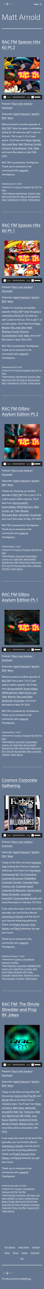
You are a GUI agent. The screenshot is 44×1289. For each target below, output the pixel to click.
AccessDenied (18, 148)
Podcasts (26, 187)
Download (7, 107)
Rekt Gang (18, 1108)
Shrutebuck (25, 1205)
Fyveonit (6, 148)
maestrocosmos (31, 1198)
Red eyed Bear (34, 197)
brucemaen (20, 556)
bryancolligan (9, 507)
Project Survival (21, 924)
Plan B (18, 928)
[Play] (5, 97)
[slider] (19, 97)
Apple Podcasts (21, 114)
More (10, 118)
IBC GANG (25, 1115)
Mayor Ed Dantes (10, 894)
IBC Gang (31, 1195)
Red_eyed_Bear (9, 144)
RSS (4, 118)
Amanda (11, 1195)
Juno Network (28, 959)
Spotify (35, 114)
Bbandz (37, 140)
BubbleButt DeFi (34, 966)
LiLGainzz (7, 1108)
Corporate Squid (24, 886)
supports (23, 170)
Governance (21, 1195)
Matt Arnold (7, 197)
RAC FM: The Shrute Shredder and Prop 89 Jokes (20, 1010)
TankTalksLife (12, 200)
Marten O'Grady (8, 1202)
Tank (30, 148)
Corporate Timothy (11, 882)
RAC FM (6, 128)
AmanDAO (7, 1112)
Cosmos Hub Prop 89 (25, 1096)
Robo (29, 140)
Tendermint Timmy (31, 975)
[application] (22, 97)
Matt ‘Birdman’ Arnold (29, 144)
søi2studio (23, 515)
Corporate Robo (30, 882)
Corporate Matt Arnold (25, 898)
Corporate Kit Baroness (14, 890)
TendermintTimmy (27, 1119)
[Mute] (32, 97)
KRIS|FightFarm (25, 507)
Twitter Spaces (34, 200)
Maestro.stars (26, 1123)
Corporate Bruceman (12, 878)
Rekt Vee (18, 1112)
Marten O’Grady (10, 1123)
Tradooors (29, 1112)
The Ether (23, 200)
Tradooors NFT (33, 1208)
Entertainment (21, 193)
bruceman (36, 515)
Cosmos (18, 187)
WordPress (26, 1279)
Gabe (36, 148)
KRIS (16, 562)
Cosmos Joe (7, 559)
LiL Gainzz (27, 969)
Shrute (5, 1100)
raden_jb (23, 197)
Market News (24, 562)
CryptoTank (18, 559)
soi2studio (36, 566)
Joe (11, 511)
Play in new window (21, 103)
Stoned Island (34, 890)
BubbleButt (30, 878)
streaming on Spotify (12, 916)
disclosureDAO (20, 503)
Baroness (12, 966)
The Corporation (28, 874)
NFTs (4, 566)
